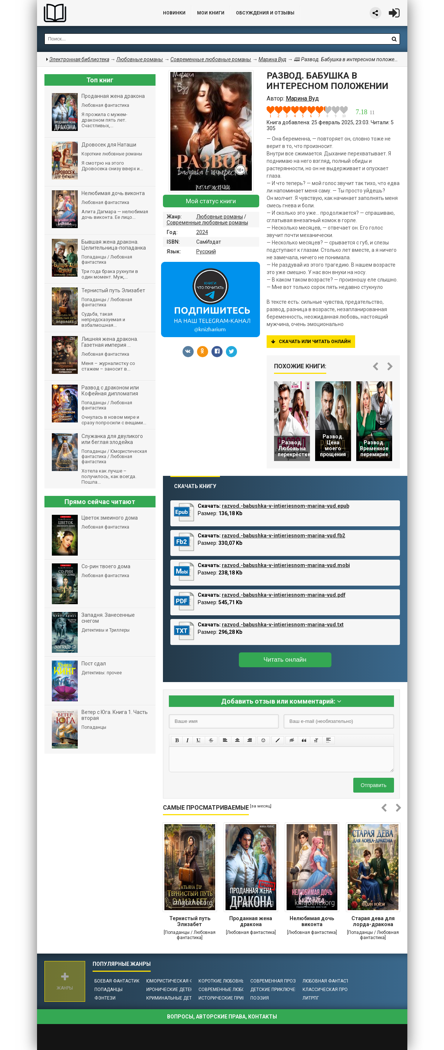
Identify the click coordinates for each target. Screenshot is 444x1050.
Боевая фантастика (118, 981)
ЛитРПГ (311, 998)
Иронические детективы (176, 989)
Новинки (174, 13)
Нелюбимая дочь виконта (312, 921)
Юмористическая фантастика (182, 981)
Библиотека (92, 13)
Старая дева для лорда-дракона (373, 921)
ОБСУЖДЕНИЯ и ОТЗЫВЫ (265, 13)
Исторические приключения (232, 998)
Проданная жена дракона (250, 921)
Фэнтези (105, 998)
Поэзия (259, 998)
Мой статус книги (211, 201)
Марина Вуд (272, 59)
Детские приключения (277, 989)
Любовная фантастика (330, 981)
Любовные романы (219, 217)
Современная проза (274, 981)
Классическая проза (328, 989)
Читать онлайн (285, 659)
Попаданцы (108, 989)
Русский (206, 251)
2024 (202, 232)
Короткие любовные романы (233, 981)
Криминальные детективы (178, 998)
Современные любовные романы (207, 223)
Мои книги (210, 13)
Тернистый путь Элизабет (189, 921)
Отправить (373, 785)
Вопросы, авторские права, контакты (222, 1017)
